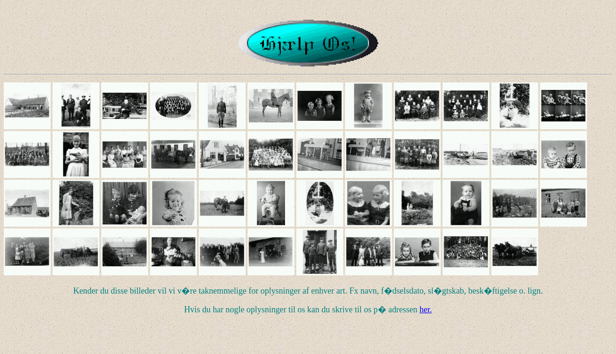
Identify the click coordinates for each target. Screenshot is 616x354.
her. (426, 309)
